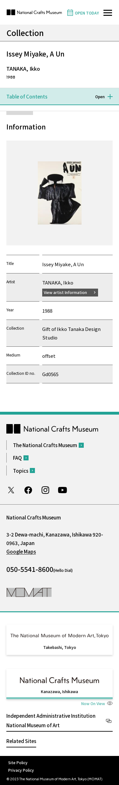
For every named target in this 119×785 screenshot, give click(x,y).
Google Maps (21, 551)
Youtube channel (62, 490)
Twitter (11, 490)
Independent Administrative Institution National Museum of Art (51, 720)
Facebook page (28, 490)
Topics (20, 470)
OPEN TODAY (87, 12)
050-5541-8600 (29, 569)
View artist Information (65, 292)
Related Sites (21, 741)
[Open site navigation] (107, 13)
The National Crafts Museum (45, 445)
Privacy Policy (21, 770)
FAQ (17, 457)
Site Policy (18, 762)
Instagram (45, 490)
